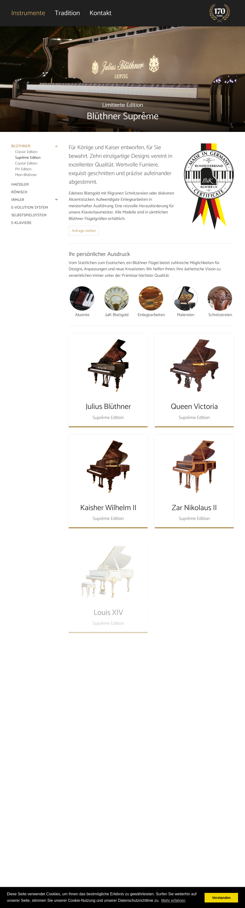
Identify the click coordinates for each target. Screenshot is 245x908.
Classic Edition (26, 152)
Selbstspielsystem (28, 215)
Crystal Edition (26, 163)
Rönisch (19, 192)
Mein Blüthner (26, 175)
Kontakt (100, 13)
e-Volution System (29, 207)
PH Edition (23, 169)
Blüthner (20, 146)
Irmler (17, 200)
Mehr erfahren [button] (173, 900)
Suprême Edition (27, 157)
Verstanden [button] (221, 898)
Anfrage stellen (84, 231)
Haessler (20, 184)
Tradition (67, 13)
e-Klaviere (21, 223)
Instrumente (28, 13)
